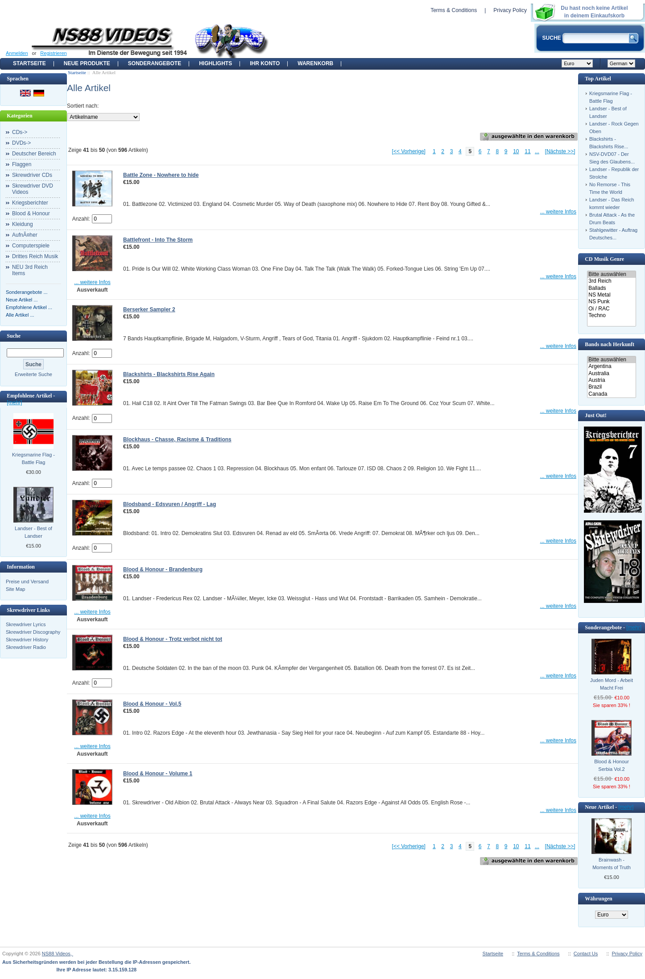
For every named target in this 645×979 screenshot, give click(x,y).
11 (527, 151)
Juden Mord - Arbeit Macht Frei (611, 684)
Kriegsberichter (30, 203)
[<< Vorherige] (409, 151)
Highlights (215, 63)
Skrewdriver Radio (26, 647)
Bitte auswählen (611, 274)
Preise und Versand (27, 581)
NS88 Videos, (57, 953)
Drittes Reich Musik (35, 256)
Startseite (29, 63)
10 (516, 151)
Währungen (598, 898)
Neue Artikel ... (22, 299)
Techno (611, 315)
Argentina (611, 366)
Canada (611, 394)
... (537, 151)
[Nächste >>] (560, 151)
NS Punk (611, 301)
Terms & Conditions (453, 10)
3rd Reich (611, 281)
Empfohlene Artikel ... (29, 307)
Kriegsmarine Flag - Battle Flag (33, 458)
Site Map (15, 589)
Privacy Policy (510, 10)
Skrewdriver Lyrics (25, 624)
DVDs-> (21, 143)
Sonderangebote (154, 63)
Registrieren (53, 53)
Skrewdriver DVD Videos (32, 189)
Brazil (611, 387)
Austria (611, 380)
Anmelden (17, 53)
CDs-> (19, 132)
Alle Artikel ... (20, 315)
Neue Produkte (87, 63)
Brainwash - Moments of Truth (611, 863)
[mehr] (14, 402)
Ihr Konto (265, 63)
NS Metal (611, 295)
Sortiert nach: (83, 106)
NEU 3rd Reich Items (30, 270)
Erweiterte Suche (33, 374)
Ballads (611, 288)
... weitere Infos (558, 212)
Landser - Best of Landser (33, 532)
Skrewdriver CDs (32, 175)
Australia (611, 373)
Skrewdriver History (27, 639)
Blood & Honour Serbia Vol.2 (611, 765)
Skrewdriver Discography (33, 632)
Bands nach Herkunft (609, 344)
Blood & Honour (31, 213)
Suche (14, 336)
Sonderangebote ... (27, 292)
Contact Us (586, 953)
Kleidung (22, 224)
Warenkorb (315, 63)
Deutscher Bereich (34, 154)
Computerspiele (31, 246)
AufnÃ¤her (24, 235)
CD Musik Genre (604, 259)
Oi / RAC (611, 308)
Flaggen (21, 164)
